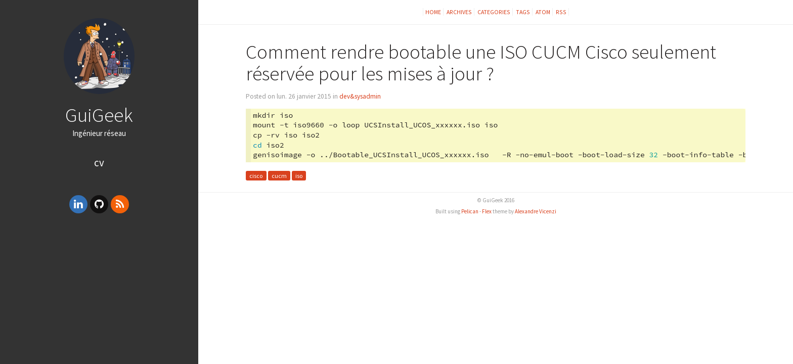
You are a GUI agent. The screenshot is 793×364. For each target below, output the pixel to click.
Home (433, 12)
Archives (459, 12)
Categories (493, 12)
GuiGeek (99, 114)
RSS (561, 12)
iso (298, 175)
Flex (487, 211)
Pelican (469, 211)
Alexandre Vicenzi (535, 211)
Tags (523, 12)
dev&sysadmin (360, 96)
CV (99, 162)
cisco (255, 175)
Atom (543, 12)
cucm (279, 175)
